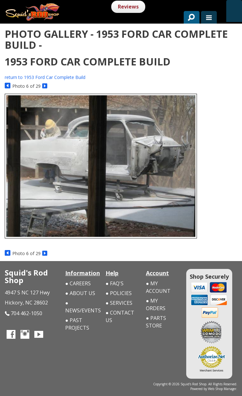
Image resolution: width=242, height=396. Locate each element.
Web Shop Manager (222, 389)
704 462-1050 (23, 313)
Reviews (128, 6)
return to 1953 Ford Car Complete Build (45, 77)
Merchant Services (211, 370)
